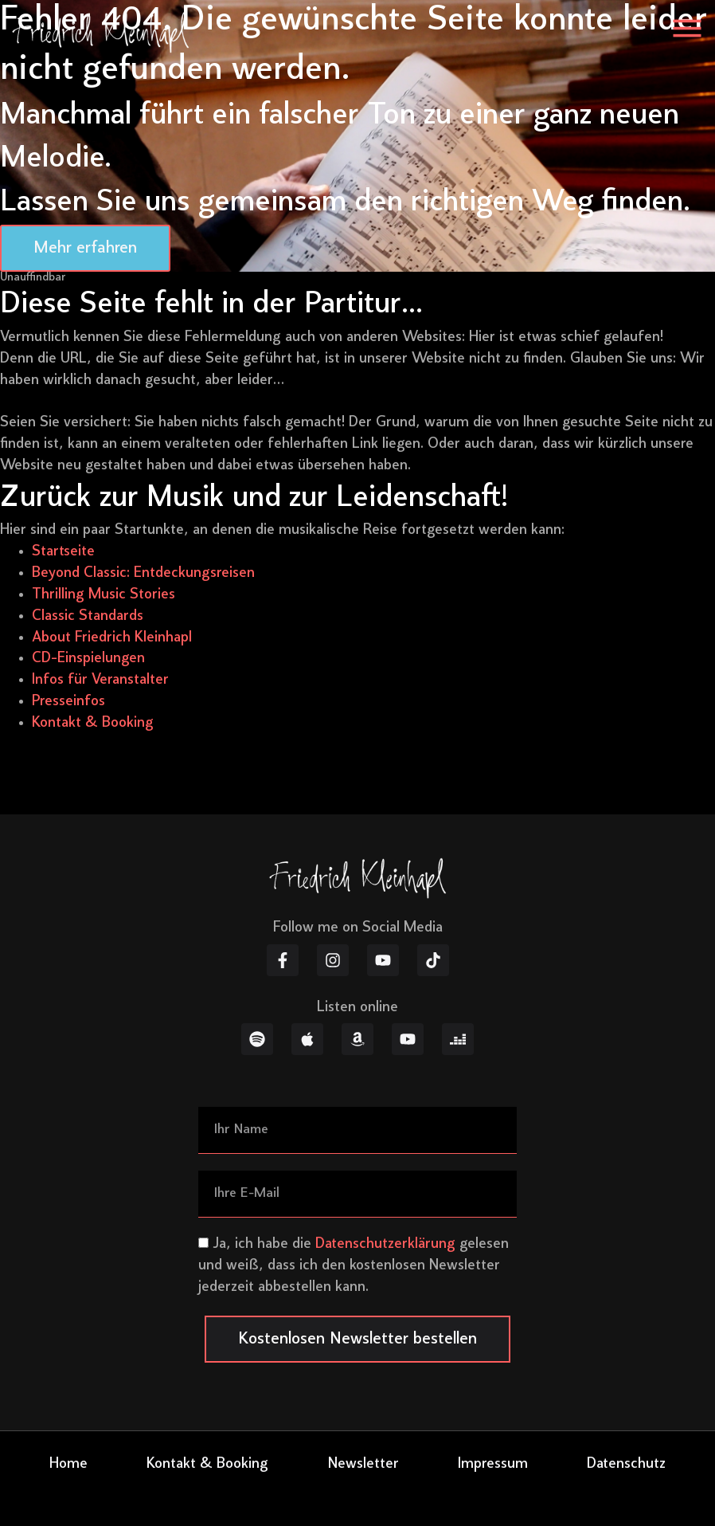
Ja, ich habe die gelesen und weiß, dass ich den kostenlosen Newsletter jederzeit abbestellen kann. (353, 1266)
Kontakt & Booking (93, 723)
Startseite (63, 551)
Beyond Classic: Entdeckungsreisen (143, 573)
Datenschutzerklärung (385, 1244)
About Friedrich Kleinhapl (112, 637)
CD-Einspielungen (88, 658)
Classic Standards (87, 616)
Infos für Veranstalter (100, 680)
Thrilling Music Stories (103, 594)
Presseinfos (68, 701)
